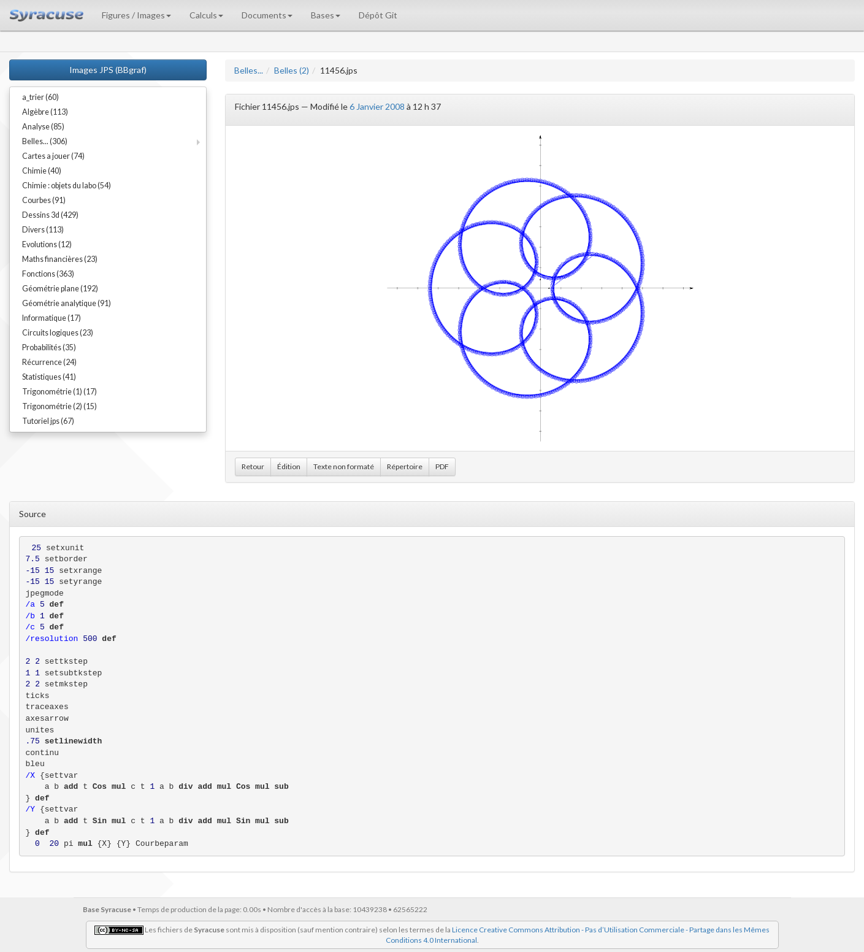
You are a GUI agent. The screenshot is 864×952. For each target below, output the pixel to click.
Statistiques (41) (49, 377)
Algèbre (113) (45, 112)
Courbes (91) (44, 200)
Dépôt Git (378, 15)
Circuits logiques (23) (57, 332)
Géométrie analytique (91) (66, 303)
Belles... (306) (44, 141)
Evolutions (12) (47, 244)
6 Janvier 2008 (377, 106)
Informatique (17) (51, 318)
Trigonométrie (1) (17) (59, 391)
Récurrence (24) (49, 362)
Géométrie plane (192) (60, 288)
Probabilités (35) (49, 347)
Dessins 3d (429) (50, 215)
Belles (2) (291, 70)
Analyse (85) (43, 126)
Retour (253, 466)
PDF (442, 466)
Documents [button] (267, 15)
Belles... (248, 70)
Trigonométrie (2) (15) (59, 406)
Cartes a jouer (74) (53, 156)
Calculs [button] (206, 15)
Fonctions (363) (48, 273)
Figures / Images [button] (136, 15)
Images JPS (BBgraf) (108, 69)
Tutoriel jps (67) (48, 421)
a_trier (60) (40, 97)
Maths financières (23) (59, 259)
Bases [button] (325, 15)
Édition (288, 466)
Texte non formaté (343, 466)
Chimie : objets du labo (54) (66, 185)
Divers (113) (43, 229)
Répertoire (404, 466)
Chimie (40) (41, 170)
